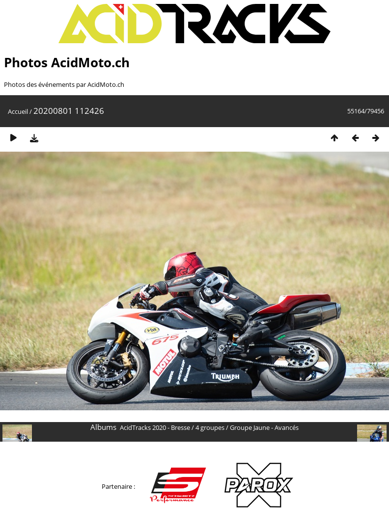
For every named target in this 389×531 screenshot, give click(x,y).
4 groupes (209, 427)
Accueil (18, 111)
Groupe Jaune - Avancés (264, 427)
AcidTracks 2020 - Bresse (155, 427)
